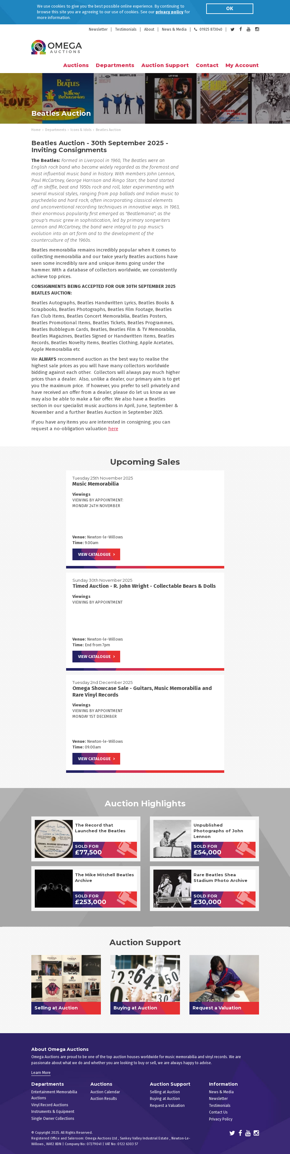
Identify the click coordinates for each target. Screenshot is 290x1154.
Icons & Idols (81, 130)
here (113, 428)
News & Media (174, 29)
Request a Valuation (167, 1105)
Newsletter (98, 29)
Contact (207, 65)
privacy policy (169, 11)
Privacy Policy (220, 1119)
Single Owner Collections (52, 1118)
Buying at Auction (165, 1098)
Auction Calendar (105, 1092)
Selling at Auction (165, 1092)
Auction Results (103, 1098)
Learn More (41, 1072)
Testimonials (126, 29)
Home (36, 130)
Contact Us (218, 1112)
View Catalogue (94, 554)
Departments (55, 130)
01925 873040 (208, 29)
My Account (242, 65)
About (149, 29)
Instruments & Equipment (52, 1111)
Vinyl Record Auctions (49, 1105)
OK (229, 8)
